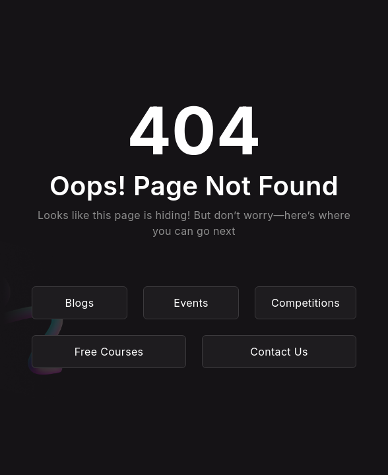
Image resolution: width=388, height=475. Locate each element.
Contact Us (278, 351)
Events (191, 302)
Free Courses (109, 351)
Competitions (305, 302)
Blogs (79, 302)
